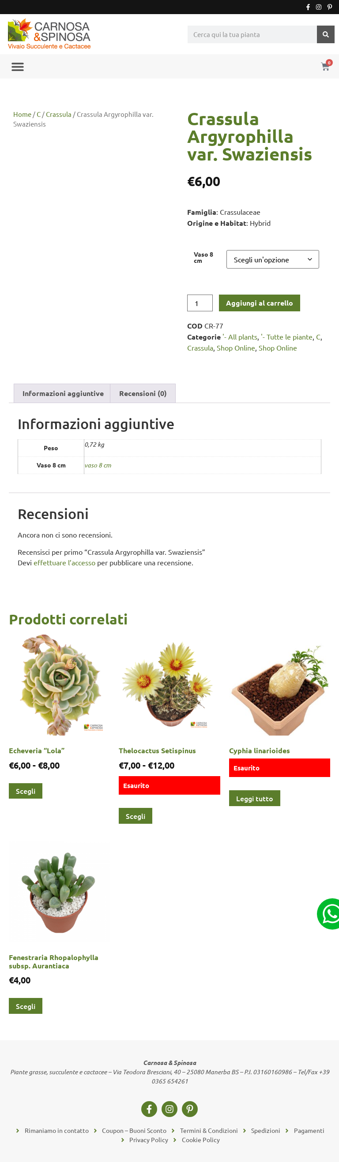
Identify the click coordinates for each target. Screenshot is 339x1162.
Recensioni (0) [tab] (143, 393)
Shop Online (236, 347)
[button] (17, 66)
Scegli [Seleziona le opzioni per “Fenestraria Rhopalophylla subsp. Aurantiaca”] (25, 1006)
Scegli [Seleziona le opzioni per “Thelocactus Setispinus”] (135, 816)
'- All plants (239, 336)
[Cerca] (326, 34)
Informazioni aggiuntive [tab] (63, 393)
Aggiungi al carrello (259, 302)
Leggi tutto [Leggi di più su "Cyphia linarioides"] (254, 798)
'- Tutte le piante (287, 336)
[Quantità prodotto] (200, 303)
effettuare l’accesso (64, 562)
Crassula (59, 114)
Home (22, 114)
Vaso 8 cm (203, 257)
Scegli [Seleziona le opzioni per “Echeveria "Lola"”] (25, 791)
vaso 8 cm (97, 465)
